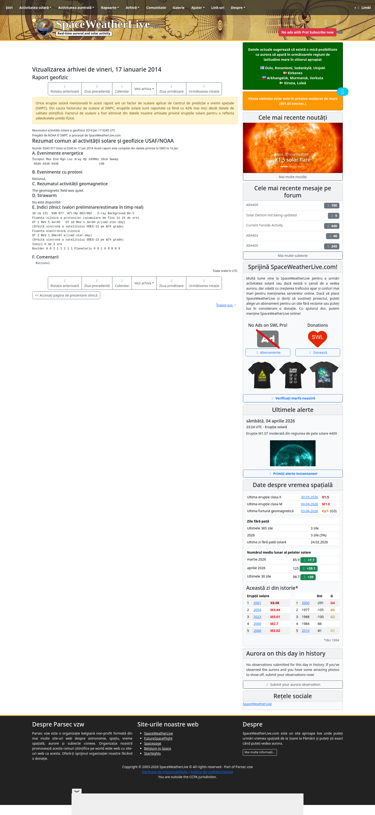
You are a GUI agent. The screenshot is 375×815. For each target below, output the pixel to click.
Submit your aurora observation (292, 684)
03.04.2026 (309, 511)
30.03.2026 (309, 497)
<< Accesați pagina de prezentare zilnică (66, 295)
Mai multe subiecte (293, 255)
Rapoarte (108, 7)
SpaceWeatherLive (257, 704)
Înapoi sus (227, 305)
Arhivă (131, 7)
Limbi (364, 7)
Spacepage (152, 743)
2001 (257, 603)
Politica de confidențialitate (212, 772)
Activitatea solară (34, 7)
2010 (305, 630)
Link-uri (217, 7)
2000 (257, 623)
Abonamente (268, 352)
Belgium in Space (157, 748)
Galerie (179, 7)
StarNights (152, 753)
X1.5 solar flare (293, 159)
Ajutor (196, 7)
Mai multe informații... (260, 752)
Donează (317, 352)
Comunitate (156, 7)
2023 (257, 616)
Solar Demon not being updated (292, 216)
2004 (257, 609)
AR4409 (292, 205)
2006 (257, 630)
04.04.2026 (309, 504)
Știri (9, 7)
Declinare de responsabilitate (165, 772)
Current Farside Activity (292, 226)
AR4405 (292, 246)
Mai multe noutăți (293, 176)
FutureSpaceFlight (158, 738)
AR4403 (292, 236)
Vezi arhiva (142, 88)
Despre (237, 7)
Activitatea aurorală (74, 7)
